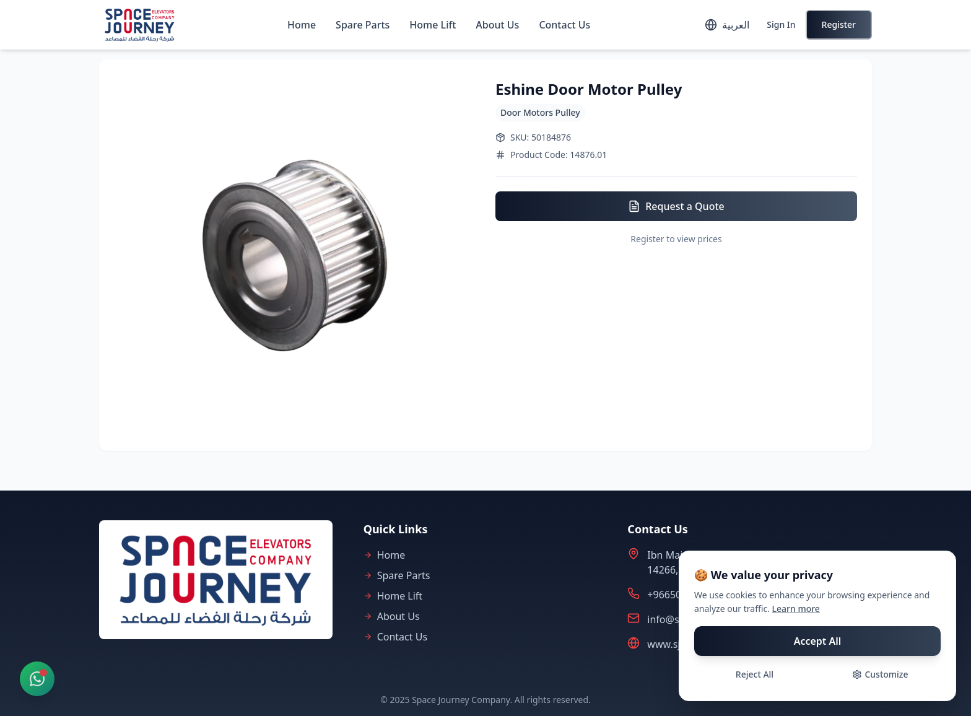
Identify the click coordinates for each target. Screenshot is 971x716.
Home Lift (432, 25)
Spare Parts (363, 25)
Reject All (754, 674)
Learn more (796, 608)
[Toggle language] (727, 24)
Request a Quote (676, 206)
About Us (497, 25)
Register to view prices (675, 239)
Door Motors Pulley (540, 112)
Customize (880, 674)
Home (301, 25)
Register (839, 24)
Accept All (818, 641)
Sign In (781, 24)
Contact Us (564, 25)
